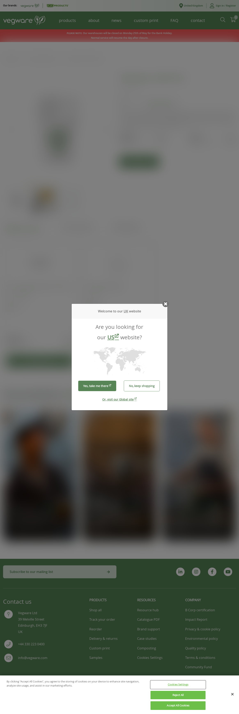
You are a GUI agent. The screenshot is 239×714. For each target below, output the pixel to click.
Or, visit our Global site (118, 399)
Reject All (178, 695)
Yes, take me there (95, 386)
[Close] (232, 694)
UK (126, 311)
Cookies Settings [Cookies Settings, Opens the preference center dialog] (178, 685)
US (110, 337)
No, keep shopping (142, 386)
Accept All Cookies (178, 705)
